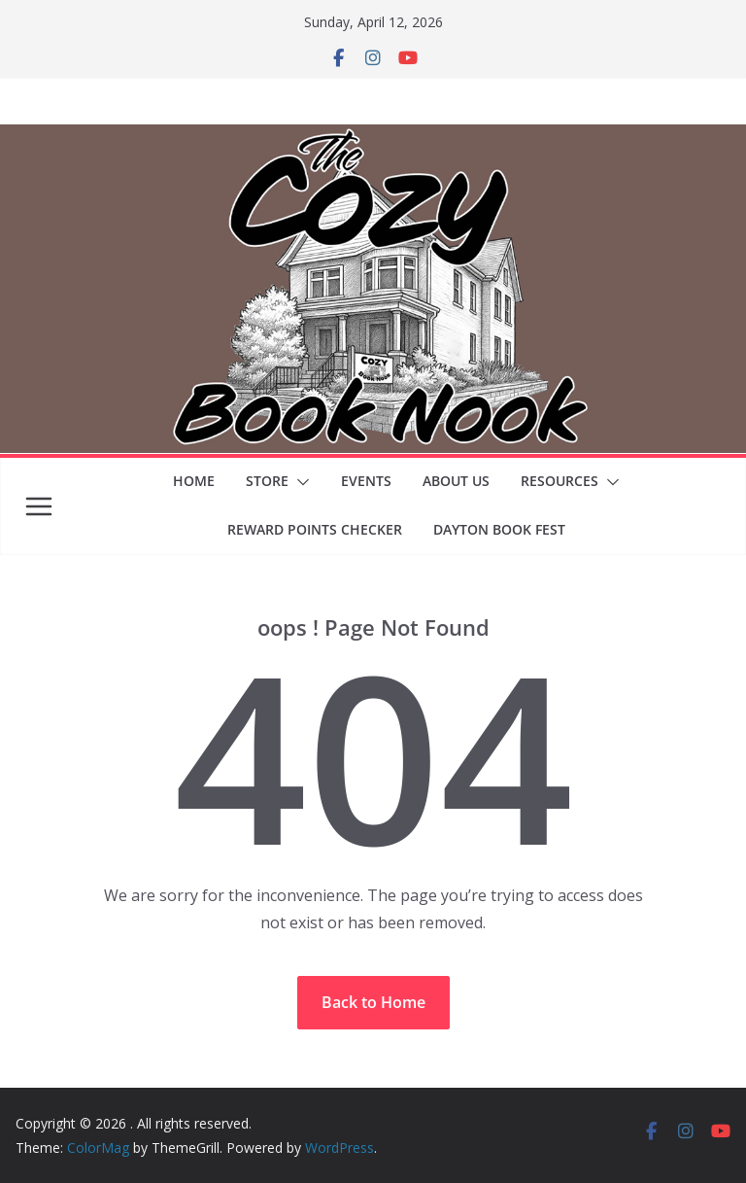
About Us (456, 480)
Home (194, 480)
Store (267, 480)
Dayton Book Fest (499, 529)
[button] (299, 482)
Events (366, 480)
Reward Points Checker (314, 529)
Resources (559, 480)
